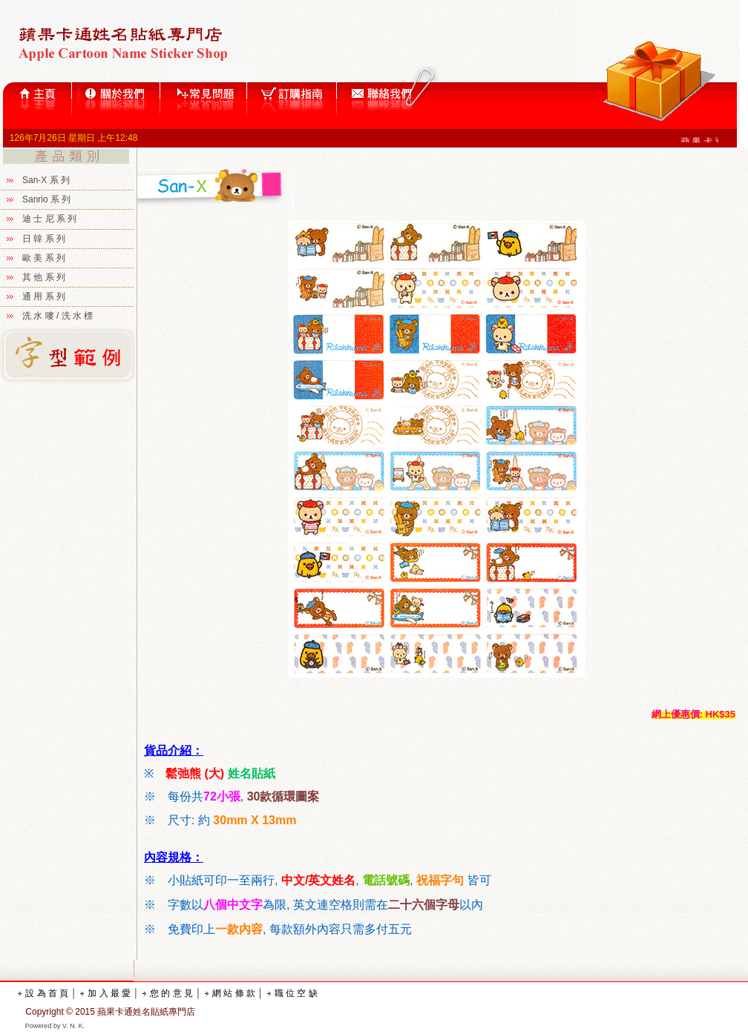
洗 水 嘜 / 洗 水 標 (57, 316)
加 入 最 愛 (109, 993)
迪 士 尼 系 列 (49, 218)
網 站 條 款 (233, 993)
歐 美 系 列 (43, 258)
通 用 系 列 (43, 296)
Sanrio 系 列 (46, 199)
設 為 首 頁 (46, 993)
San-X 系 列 (46, 180)
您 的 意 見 (171, 993)
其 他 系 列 (43, 277)
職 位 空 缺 (296, 993)
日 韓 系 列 (43, 238)
